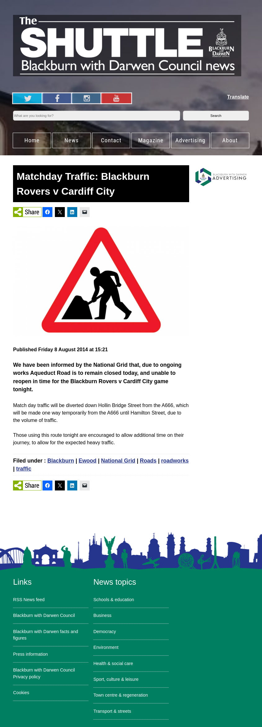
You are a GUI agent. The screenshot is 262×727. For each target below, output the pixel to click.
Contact (111, 140)
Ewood (87, 461)
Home (32, 140)
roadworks (175, 461)
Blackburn (60, 461)
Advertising (190, 140)
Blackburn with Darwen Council (44, 615)
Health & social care (113, 663)
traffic (23, 469)
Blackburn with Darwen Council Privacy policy (44, 673)
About (230, 140)
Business (102, 615)
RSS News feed (29, 599)
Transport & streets (112, 711)
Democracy (104, 631)
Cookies (21, 692)
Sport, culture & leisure (116, 679)
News (71, 140)
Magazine (150, 140)
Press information (30, 654)
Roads (148, 461)
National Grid (118, 461)
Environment (105, 647)
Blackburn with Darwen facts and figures (45, 635)
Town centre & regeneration (120, 695)
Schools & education (113, 599)
